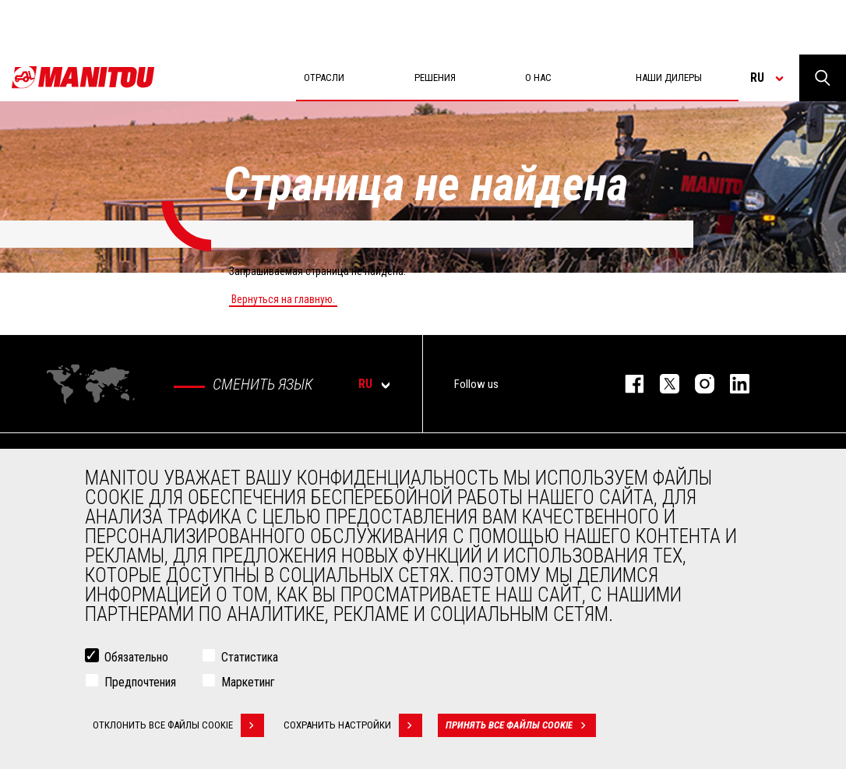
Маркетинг (248, 683)
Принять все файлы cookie (521, 727)
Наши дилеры (669, 77)
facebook (626, 383)
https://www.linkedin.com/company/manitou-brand (731, 383)
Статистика (249, 658)
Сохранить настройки (353, 727)
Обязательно (136, 658)
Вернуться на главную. (283, 299)
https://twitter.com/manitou (661, 383)
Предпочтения (140, 683)
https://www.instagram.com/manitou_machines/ (696, 383)
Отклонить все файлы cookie (178, 727)
